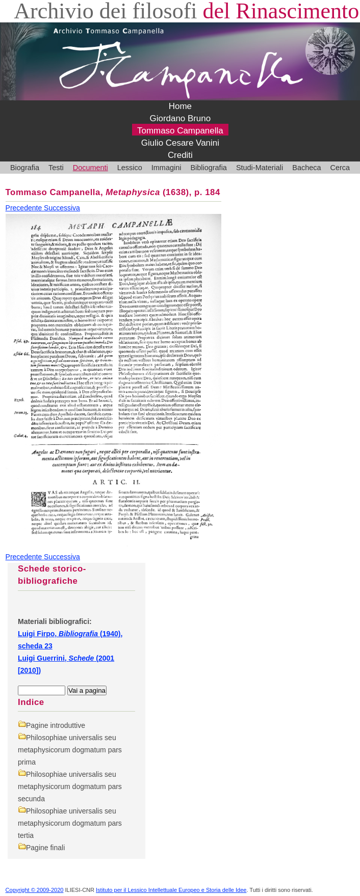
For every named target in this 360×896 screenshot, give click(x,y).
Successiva (62, 208)
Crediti (180, 155)
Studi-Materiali (259, 168)
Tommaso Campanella (180, 130)
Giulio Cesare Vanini (180, 143)
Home (180, 106)
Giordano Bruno (180, 118)
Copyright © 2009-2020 (35, 890)
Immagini (166, 168)
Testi (56, 168)
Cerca (340, 168)
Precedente (25, 208)
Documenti (90, 168)
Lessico (129, 168)
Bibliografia (208, 168)
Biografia (24, 168)
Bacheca (306, 168)
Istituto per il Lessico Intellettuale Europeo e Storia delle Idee (171, 890)
